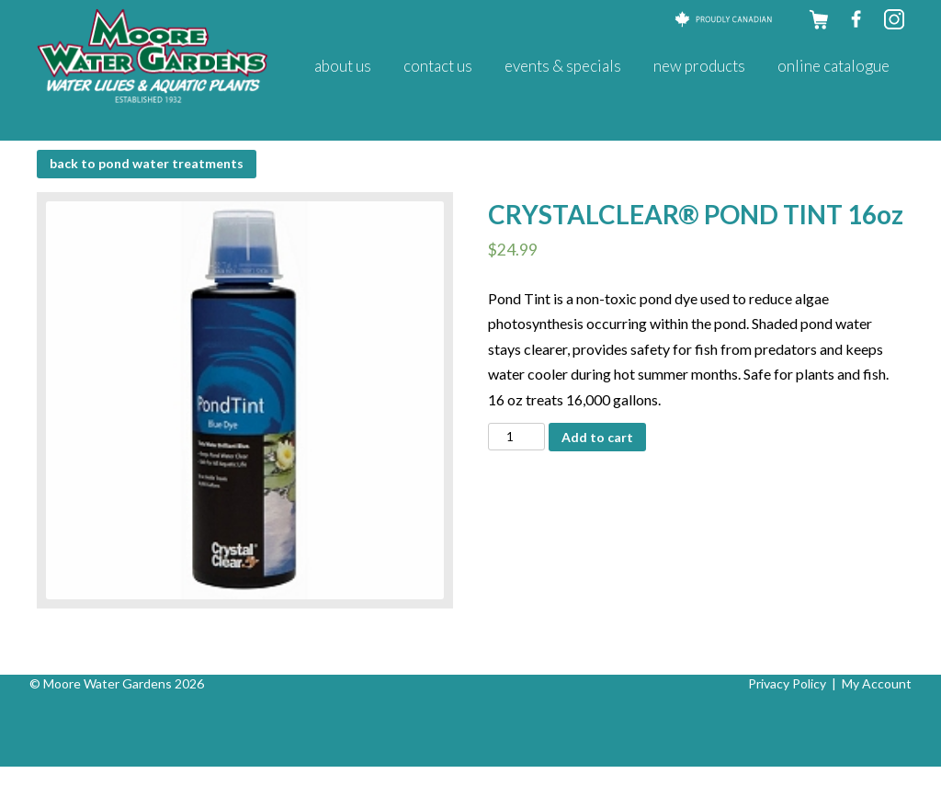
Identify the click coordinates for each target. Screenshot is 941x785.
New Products (699, 65)
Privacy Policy (787, 683)
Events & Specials (563, 65)
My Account (877, 683)
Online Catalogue (833, 65)
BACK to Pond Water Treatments (147, 163)
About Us (342, 65)
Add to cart (597, 437)
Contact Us (437, 65)
